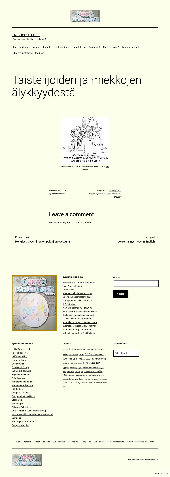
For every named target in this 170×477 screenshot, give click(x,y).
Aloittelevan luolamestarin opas (77, 293)
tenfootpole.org (19, 360)
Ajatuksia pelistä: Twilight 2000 (77, 308)
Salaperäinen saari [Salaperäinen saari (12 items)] (98, 375)
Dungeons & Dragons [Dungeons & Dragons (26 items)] (72, 359)
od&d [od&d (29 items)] (99, 371)
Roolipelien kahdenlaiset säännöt (78, 315)
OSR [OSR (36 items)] (65, 375)
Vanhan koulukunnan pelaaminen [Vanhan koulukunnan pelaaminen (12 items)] (96, 383)
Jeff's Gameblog (19, 356)
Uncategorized (115, 190)
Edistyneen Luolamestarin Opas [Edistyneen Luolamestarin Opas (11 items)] (72, 363)
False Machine (19, 378)
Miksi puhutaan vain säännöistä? (78, 300)
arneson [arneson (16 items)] (75, 349)
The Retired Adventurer (22, 385)
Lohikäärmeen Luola (21, 349)
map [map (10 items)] (82, 371)
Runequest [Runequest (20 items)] (87, 375)
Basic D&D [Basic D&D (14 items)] (86, 349)
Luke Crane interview (72, 286)
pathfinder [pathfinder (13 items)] (71, 375)
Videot (36, 47)
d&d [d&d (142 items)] (88, 354)
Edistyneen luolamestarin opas (77, 297)
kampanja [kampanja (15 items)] (70, 371)
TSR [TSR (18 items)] (64, 383)
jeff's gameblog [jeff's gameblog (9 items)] (87, 368)
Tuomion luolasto (131, 47)
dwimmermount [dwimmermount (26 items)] (99, 359)
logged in (67, 222)
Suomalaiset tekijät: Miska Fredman (79, 326)
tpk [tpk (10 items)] (101, 379)
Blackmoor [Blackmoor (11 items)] (94, 349)
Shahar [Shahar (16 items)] (81, 379)
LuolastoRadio (61, 47)
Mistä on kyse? (111, 47)
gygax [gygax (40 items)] (79, 367)
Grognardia (17, 400)
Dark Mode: (161, 473)
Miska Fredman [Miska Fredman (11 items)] (89, 371)
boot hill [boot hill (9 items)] (100, 349)
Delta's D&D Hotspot (21, 371)
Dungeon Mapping (20, 425)
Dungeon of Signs (20, 392)
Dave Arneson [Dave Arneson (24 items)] (97, 354)
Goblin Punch (18, 363)
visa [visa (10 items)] (64, 386)
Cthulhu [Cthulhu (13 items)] (81, 355)
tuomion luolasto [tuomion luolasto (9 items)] (71, 383)
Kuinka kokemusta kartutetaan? (77, 318)
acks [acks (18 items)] (64, 349)
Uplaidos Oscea (58, 194)
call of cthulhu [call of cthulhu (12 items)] (73, 355)
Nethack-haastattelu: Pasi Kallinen (79, 333)
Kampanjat (94, 47)
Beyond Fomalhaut (20, 374)
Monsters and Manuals (23, 381)
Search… (117, 277)
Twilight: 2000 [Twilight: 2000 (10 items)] (80, 383)
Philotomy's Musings (21, 407)
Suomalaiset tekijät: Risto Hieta (77, 329)
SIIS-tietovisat (69, 304)
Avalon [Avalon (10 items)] (80, 349)
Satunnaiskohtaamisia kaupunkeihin (80, 311)
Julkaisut (25, 47)
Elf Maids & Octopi (20, 367)
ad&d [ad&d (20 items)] (69, 349)
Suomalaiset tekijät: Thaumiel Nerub (80, 322)
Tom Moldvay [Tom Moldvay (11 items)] (95, 379)
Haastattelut (79, 47)
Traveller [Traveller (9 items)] (104, 379)
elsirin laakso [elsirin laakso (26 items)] (89, 363)
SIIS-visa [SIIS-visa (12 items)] (87, 379)
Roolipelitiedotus (20, 353)
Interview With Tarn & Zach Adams (79, 282)
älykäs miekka (102, 194)
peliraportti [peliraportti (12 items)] (78, 375)
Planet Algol (17, 403)
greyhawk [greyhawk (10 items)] (73, 368)
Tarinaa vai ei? (69, 289)
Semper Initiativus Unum (23, 396)
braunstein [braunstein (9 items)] (65, 355)
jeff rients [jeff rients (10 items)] (95, 368)
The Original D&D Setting (23, 421)
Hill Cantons (17, 389)
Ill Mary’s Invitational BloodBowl (28, 53)
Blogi (14, 47)
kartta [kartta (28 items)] (77, 371)
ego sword (112, 194)
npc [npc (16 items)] (95, 372)
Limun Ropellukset (26, 35)
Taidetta (47, 47)
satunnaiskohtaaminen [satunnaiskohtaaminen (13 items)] (70, 379)
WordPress (152, 459)
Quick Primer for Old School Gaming (29, 410)
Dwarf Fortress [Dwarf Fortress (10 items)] (86, 359)
